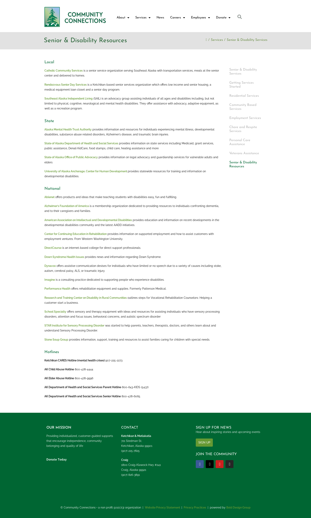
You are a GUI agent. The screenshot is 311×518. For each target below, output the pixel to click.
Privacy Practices (195, 507)
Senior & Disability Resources (243, 164)
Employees (200, 17)
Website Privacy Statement (162, 507)
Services (143, 17)
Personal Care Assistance (239, 142)
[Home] (206, 40)
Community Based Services (242, 107)
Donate (223, 17)
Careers (177, 17)
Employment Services (245, 118)
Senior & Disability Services (247, 40)
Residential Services (244, 96)
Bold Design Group (238, 507)
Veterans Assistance (244, 153)
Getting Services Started (241, 84)
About (123, 17)
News (160, 17)
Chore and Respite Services (243, 129)
